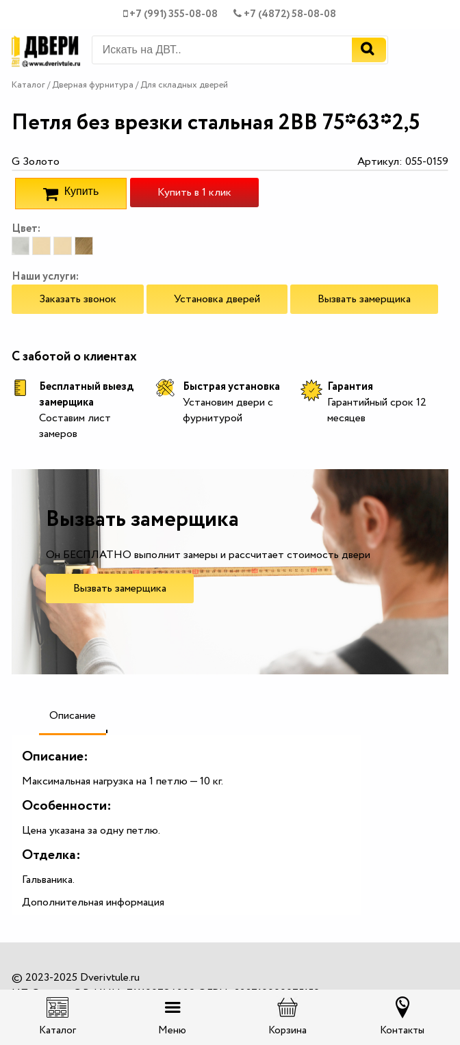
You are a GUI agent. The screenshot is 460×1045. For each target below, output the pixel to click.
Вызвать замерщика (364, 299)
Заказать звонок (77, 299)
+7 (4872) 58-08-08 (284, 14)
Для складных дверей (184, 85)
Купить (71, 193)
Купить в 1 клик (194, 192)
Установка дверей (217, 299)
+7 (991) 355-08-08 (170, 14)
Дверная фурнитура (94, 85)
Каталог (28, 85)
